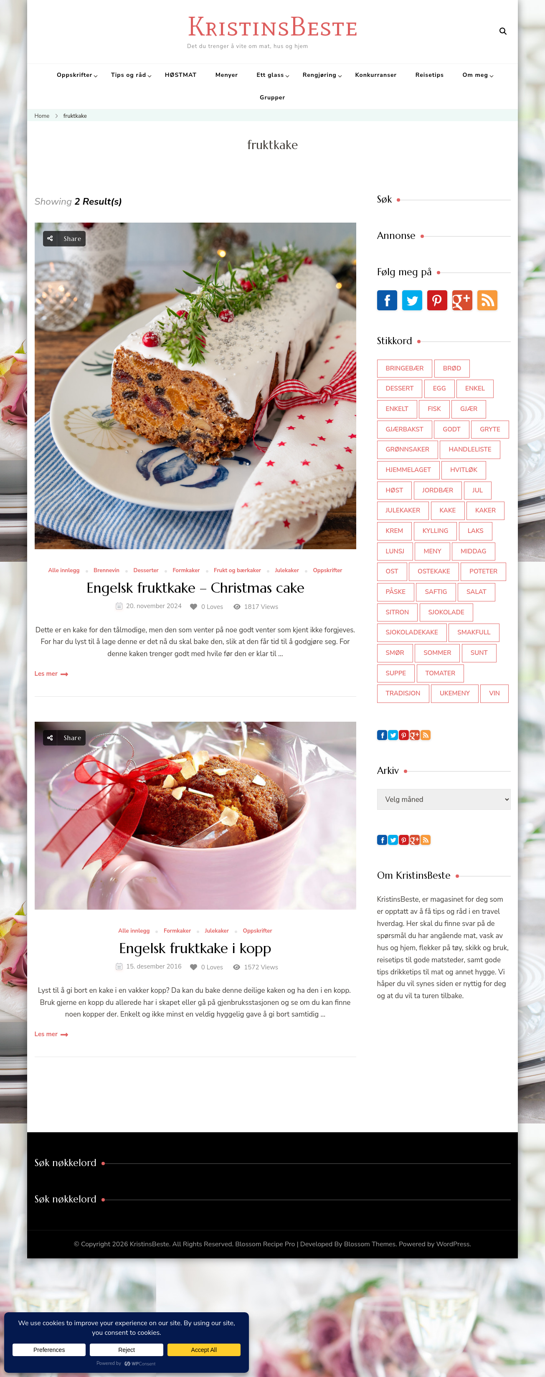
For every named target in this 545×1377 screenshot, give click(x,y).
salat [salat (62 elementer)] (476, 592)
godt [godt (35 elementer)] (452, 429)
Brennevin (106, 571)
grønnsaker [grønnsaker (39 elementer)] (408, 449)
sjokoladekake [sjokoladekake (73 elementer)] (412, 632)
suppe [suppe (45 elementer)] (396, 673)
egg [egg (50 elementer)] (439, 388)
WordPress (453, 1244)
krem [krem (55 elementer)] (394, 531)
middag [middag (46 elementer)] (473, 551)
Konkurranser (376, 75)
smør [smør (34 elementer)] (395, 653)
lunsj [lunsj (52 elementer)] (395, 551)
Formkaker (186, 571)
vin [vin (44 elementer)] (494, 693)
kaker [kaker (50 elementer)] (485, 510)
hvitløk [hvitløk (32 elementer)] (463, 470)
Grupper (272, 97)
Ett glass (270, 75)
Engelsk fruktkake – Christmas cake (195, 588)
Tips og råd (128, 75)
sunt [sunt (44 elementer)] (479, 653)
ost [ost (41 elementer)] (392, 571)
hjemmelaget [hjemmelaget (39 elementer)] (408, 470)
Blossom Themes (370, 1244)
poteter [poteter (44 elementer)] (483, 571)
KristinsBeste (272, 26)
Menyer (226, 75)
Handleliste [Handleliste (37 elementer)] (470, 449)
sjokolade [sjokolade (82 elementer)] (446, 612)
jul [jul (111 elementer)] (478, 490)
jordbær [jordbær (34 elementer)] (438, 490)
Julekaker (287, 571)
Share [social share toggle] (64, 238)
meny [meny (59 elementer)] (432, 551)
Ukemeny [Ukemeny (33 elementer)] (455, 693)
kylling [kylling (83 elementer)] (436, 531)
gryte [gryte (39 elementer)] (490, 429)
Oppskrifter (74, 75)
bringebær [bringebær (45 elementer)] (405, 368)
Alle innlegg (63, 571)
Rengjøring (320, 75)
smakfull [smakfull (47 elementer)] (473, 632)
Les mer (46, 673)
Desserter (146, 571)
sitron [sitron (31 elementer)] (397, 612)
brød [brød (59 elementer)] (452, 368)
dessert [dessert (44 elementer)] (400, 388)
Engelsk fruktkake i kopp (195, 948)
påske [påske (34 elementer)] (396, 592)
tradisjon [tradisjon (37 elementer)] (403, 693)
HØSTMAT (181, 75)
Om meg (475, 75)
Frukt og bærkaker (237, 571)
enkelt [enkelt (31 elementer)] (397, 409)
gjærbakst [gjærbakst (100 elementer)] (404, 429)
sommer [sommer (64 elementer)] (437, 653)
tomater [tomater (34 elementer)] (441, 673)
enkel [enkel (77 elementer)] (475, 388)
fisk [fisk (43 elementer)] (434, 409)
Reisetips (430, 75)
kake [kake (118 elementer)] (448, 510)
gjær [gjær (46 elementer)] (468, 409)
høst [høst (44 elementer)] (394, 490)
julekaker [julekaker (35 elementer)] (403, 510)
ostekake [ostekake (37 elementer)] (434, 571)
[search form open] (503, 31)
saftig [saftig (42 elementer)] (436, 592)
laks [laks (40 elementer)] (476, 531)
